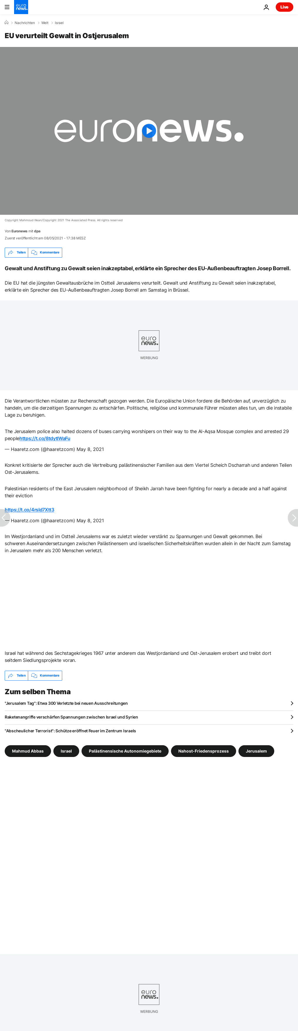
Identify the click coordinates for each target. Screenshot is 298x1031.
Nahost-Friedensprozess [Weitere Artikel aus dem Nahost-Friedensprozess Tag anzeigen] (203, 750)
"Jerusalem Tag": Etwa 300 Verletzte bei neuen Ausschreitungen (66, 703)
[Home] (6, 23)
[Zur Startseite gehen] (21, 7)
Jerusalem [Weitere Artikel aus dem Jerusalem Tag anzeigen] (256, 750)
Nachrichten (25, 23)
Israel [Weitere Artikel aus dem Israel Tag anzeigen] (66, 750)
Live (284, 6)
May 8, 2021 (90, 449)
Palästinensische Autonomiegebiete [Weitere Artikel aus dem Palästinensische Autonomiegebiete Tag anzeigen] (125, 750)
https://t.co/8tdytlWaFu (44, 438)
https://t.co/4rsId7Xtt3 (29, 510)
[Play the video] (149, 131)
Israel (59, 23)
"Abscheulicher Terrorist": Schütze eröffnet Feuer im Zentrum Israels (70, 730)
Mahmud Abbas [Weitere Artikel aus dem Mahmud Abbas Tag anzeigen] (28, 750)
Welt (44, 23)
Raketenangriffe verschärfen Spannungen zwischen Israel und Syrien (71, 716)
